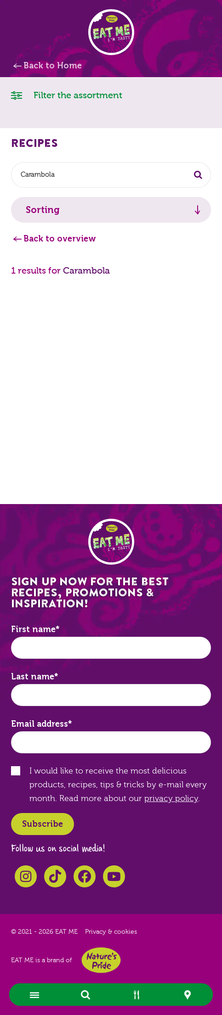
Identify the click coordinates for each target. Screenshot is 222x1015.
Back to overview (59, 239)
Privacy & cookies (111, 932)
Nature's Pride (101, 960)
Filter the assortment (66, 95)
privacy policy (171, 798)
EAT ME (111, 32)
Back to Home (52, 66)
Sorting (43, 209)
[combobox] (111, 175)
